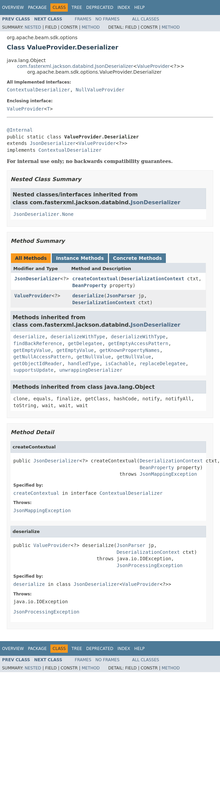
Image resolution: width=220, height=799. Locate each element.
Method (91, 27)
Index (123, 7)
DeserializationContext (152, 278)
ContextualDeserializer (38, 89)
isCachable (119, 363)
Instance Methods (80, 258)
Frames (83, 19)
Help (139, 7)
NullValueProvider (100, 89)
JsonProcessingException (149, 565)
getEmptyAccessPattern (138, 343)
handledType (83, 363)
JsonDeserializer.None (43, 214)
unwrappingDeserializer (90, 370)
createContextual (95, 278)
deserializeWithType (78, 336)
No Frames (107, 19)
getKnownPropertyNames (129, 350)
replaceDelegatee (163, 363)
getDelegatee (85, 343)
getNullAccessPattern (42, 356)
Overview (13, 7)
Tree (77, 7)
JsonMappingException (168, 474)
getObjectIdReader (37, 363)
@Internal (20, 130)
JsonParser (121, 295)
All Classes (145, 19)
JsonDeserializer (53, 143)
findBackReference (37, 343)
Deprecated (99, 7)
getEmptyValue (32, 350)
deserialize (88, 295)
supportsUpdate (33, 370)
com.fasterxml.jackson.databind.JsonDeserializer (75, 66)
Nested (33, 27)
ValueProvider (153, 66)
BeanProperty (89, 285)
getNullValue (93, 356)
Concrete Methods (137, 258)
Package (37, 7)
